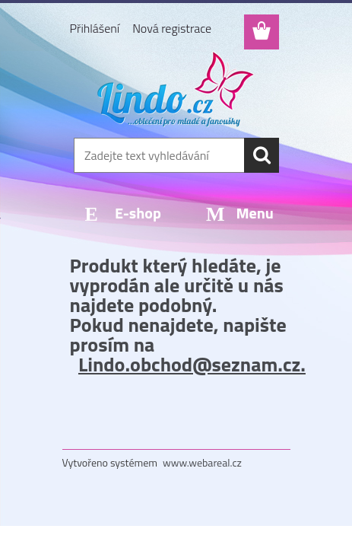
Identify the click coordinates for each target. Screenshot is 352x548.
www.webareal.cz (202, 462)
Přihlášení (95, 28)
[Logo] (176, 89)
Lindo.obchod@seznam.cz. (192, 364)
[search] (261, 155)
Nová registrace (171, 28)
